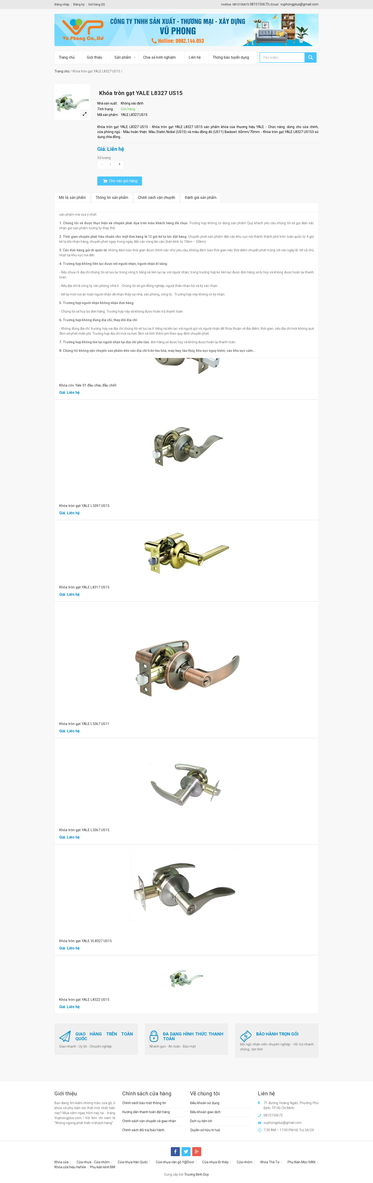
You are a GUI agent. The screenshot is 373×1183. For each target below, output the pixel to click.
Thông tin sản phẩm (112, 197)
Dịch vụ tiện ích (201, 1121)
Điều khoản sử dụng (204, 1103)
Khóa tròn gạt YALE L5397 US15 (84, 506)
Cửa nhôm (244, 1162)
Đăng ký (78, 4)
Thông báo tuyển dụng (231, 57)
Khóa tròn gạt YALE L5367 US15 (84, 830)
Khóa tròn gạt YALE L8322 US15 (84, 999)
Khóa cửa (61, 1162)
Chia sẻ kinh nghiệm (159, 57)
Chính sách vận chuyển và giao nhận (149, 1121)
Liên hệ (195, 57)
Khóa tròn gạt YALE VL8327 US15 (85, 941)
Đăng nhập (61, 4)
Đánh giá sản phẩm (200, 197)
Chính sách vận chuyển (156, 197)
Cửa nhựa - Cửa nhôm (93, 1162)
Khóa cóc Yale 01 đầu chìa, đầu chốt (87, 385)
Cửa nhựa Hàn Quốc (133, 1162)
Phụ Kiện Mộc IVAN (301, 1162)
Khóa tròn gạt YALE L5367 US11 (84, 724)
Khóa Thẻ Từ (270, 1162)
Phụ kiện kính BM (102, 1167)
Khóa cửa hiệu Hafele (70, 1167)
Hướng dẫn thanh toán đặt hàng (146, 1112)
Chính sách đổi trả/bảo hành (143, 1130)
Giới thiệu (94, 57)
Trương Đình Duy (196, 1174)
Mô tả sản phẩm (72, 197)
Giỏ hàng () (96, 4)
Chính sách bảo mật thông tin (144, 1103)
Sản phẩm (122, 57)
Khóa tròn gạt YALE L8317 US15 (84, 587)
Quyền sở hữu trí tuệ (205, 1130)
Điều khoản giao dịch (205, 1112)
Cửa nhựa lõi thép (215, 1162)
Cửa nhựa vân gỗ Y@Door (175, 1162)
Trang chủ (67, 57)
